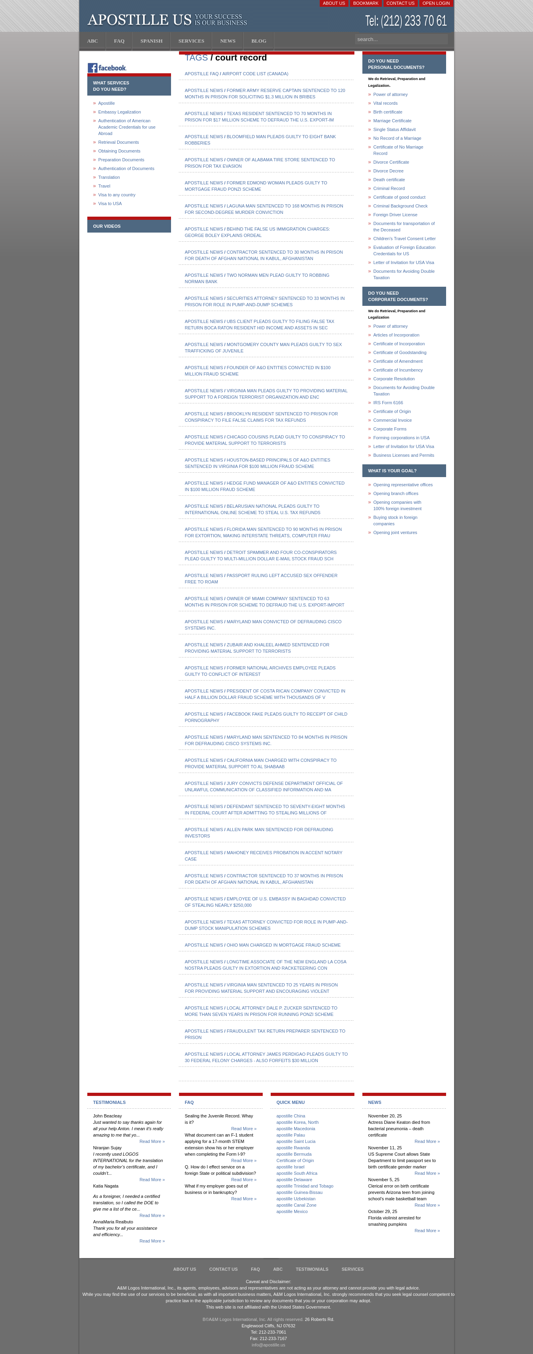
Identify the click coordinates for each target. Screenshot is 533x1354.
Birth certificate (388, 112)
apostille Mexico (292, 1211)
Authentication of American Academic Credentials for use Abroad (127, 127)
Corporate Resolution (394, 378)
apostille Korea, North (298, 1122)
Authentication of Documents (126, 168)
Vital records (386, 103)
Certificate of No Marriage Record (398, 150)
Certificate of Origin (392, 411)
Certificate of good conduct (400, 197)
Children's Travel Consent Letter (405, 238)
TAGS (196, 58)
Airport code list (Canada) (255, 73)
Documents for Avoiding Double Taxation (404, 274)
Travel (104, 186)
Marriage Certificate (393, 120)
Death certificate (389, 179)
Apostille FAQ (202, 73)
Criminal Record (389, 188)
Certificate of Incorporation (399, 343)
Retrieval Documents (118, 142)
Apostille (106, 103)
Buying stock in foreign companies (396, 520)
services (353, 1269)
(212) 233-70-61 (407, 22)
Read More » (152, 1141)
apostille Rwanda (293, 1147)
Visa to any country (117, 194)
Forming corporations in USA (402, 437)
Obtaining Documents (119, 151)
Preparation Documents (121, 159)
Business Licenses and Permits (404, 455)
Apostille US (169, 20)
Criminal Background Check (401, 205)
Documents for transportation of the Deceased (404, 226)
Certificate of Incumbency (398, 370)
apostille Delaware (295, 1179)
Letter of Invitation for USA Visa (404, 262)
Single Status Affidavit (395, 129)
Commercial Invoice (393, 420)
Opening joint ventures (395, 532)
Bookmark (366, 3)
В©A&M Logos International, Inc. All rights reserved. (253, 1319)
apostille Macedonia (296, 1128)
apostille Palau (291, 1135)
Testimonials (312, 1269)
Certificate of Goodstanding (400, 352)
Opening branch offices (396, 493)
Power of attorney (391, 94)
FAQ (255, 1269)
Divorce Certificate (391, 162)
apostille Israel (291, 1166)
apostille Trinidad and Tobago (305, 1186)
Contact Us (401, 3)
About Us (334, 3)
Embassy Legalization (119, 112)
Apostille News (204, 90)
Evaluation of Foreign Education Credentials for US (405, 250)
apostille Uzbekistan (296, 1198)
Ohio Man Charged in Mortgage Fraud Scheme (284, 945)
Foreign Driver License (396, 214)
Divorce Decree (389, 170)
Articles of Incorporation (397, 335)
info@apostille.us (268, 1344)
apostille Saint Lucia (296, 1141)
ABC (278, 1269)
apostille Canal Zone (297, 1205)
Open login (436, 3)
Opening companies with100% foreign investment (398, 505)
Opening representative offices (403, 484)
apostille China (291, 1115)
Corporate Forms (390, 429)
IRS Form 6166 (388, 402)
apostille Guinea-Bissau (300, 1192)
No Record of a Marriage (397, 138)
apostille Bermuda (294, 1154)
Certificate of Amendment (398, 361)
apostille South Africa (297, 1173)
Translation (109, 177)
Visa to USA (110, 203)
